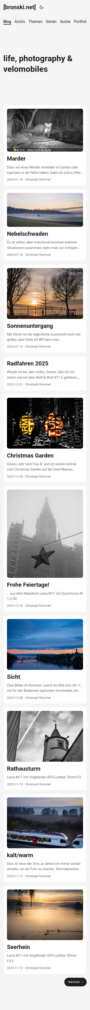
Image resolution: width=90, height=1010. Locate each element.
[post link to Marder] (45, 145)
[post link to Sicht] (45, 660)
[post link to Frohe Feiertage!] (45, 549)
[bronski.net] (19, 7)
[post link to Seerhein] (45, 930)
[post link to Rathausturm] (45, 748)
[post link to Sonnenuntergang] (45, 309)
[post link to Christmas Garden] (45, 438)
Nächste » (75, 982)
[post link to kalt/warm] (45, 838)
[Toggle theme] (41, 7)
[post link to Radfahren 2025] (45, 374)
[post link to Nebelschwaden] (45, 225)
